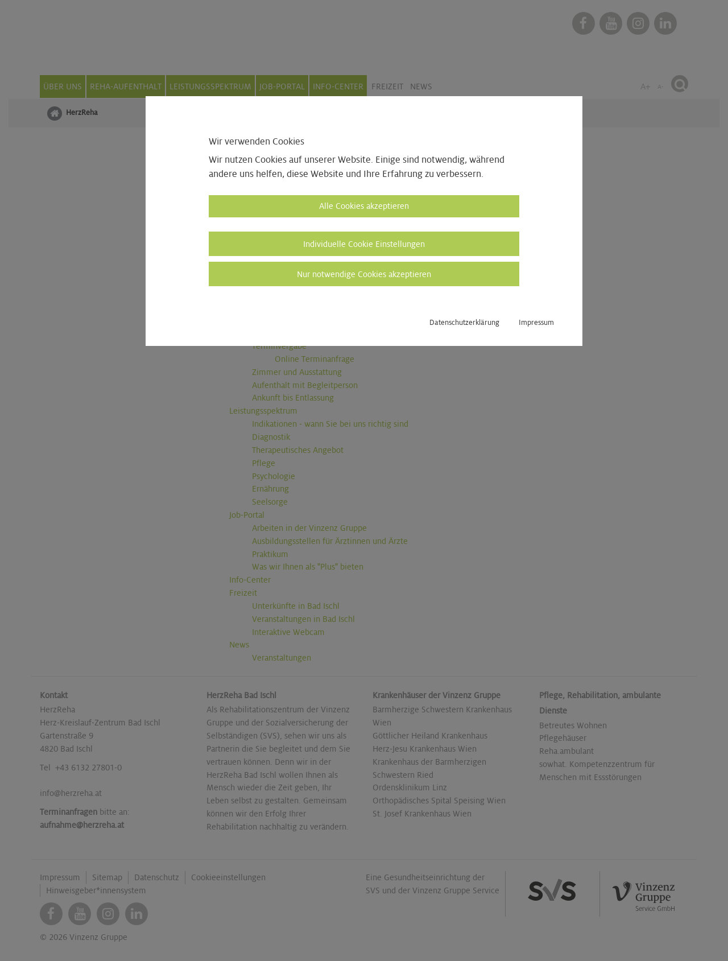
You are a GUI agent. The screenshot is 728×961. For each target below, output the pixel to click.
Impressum (536, 322)
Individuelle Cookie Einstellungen (364, 244)
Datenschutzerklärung (464, 322)
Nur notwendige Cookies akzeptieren (364, 274)
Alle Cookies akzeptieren (364, 206)
